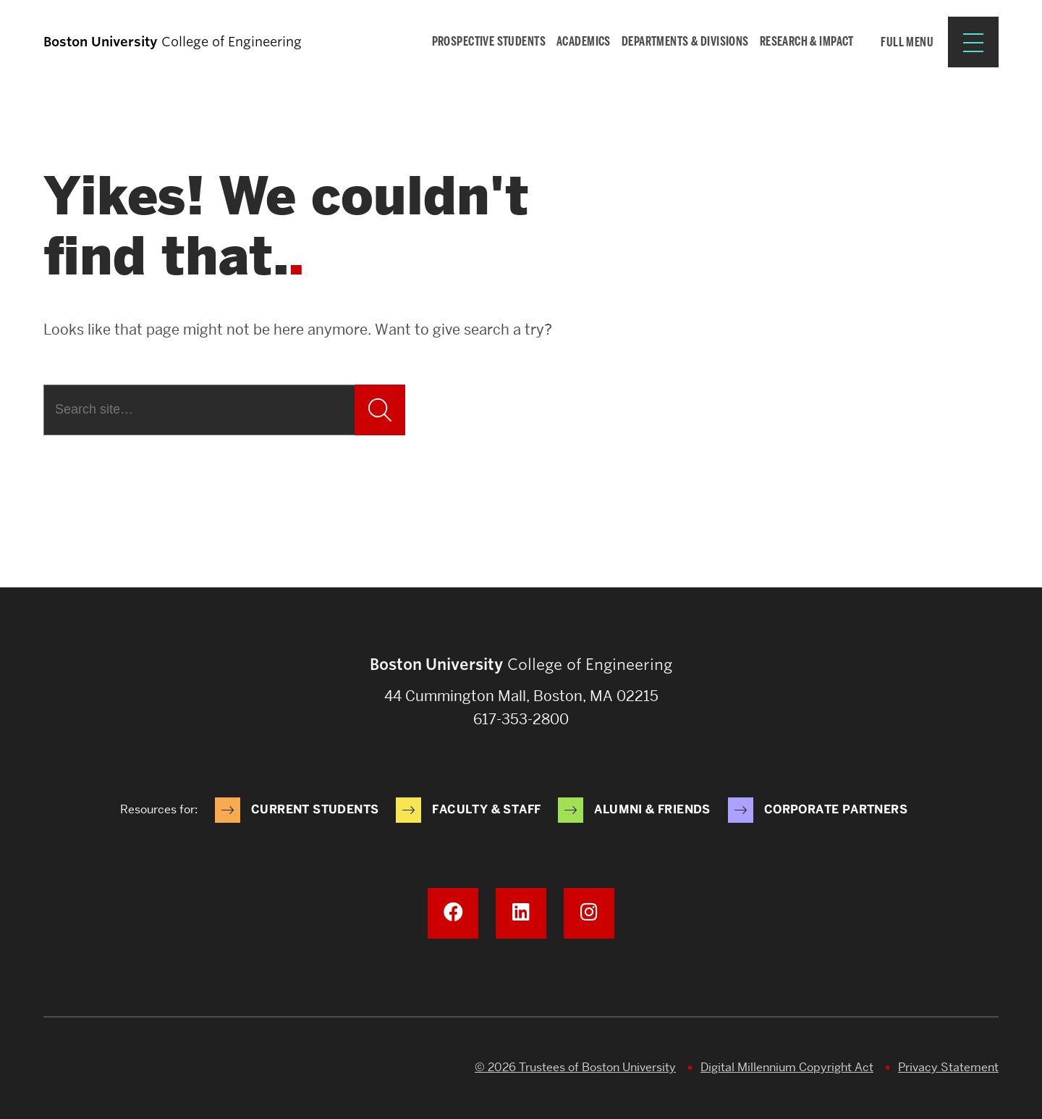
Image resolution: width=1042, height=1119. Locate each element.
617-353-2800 (521, 719)
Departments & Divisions (685, 41)
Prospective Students (489, 41)
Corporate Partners (835, 809)
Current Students (314, 809)
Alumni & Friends (652, 809)
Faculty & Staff (486, 809)
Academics (583, 41)
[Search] (199, 410)
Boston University (83, 1068)
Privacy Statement (948, 1067)
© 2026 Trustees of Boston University (575, 1067)
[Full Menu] (929, 42)
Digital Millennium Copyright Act (786, 1067)
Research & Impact (807, 41)
